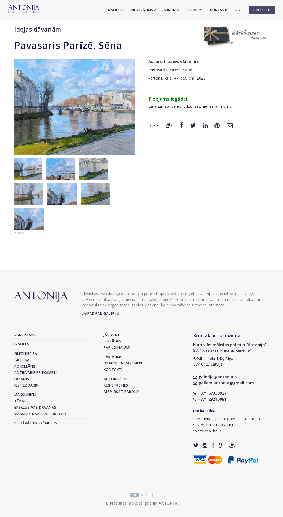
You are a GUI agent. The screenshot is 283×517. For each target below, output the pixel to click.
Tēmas (20, 401)
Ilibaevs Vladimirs (181, 61)
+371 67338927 (210, 393)
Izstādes (112, 341)
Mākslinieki (25, 394)
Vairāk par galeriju (100, 313)
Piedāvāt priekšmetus (35, 423)
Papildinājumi (117, 347)
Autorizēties (117, 379)
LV (237, 9)
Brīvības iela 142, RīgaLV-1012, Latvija (213, 361)
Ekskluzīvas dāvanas (35, 407)
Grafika (22, 360)
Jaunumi (171, 9)
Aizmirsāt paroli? (121, 391)
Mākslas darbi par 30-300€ (40, 413)
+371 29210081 (210, 399)
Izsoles (116, 9)
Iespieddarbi (26, 385)
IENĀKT (262, 9)
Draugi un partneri (123, 363)
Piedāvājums (143, 9)
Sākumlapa (25, 334)
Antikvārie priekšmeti (35, 372)
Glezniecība (25, 353)
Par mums (195, 9)
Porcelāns (24, 366)
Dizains (21, 379)
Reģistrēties (116, 385)
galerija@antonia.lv (215, 376)
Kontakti (218, 9)
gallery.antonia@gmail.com (223, 382)
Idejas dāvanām (37, 29)
